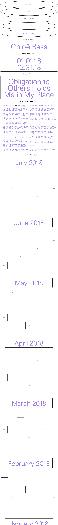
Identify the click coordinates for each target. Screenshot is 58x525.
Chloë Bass (17, 110)
